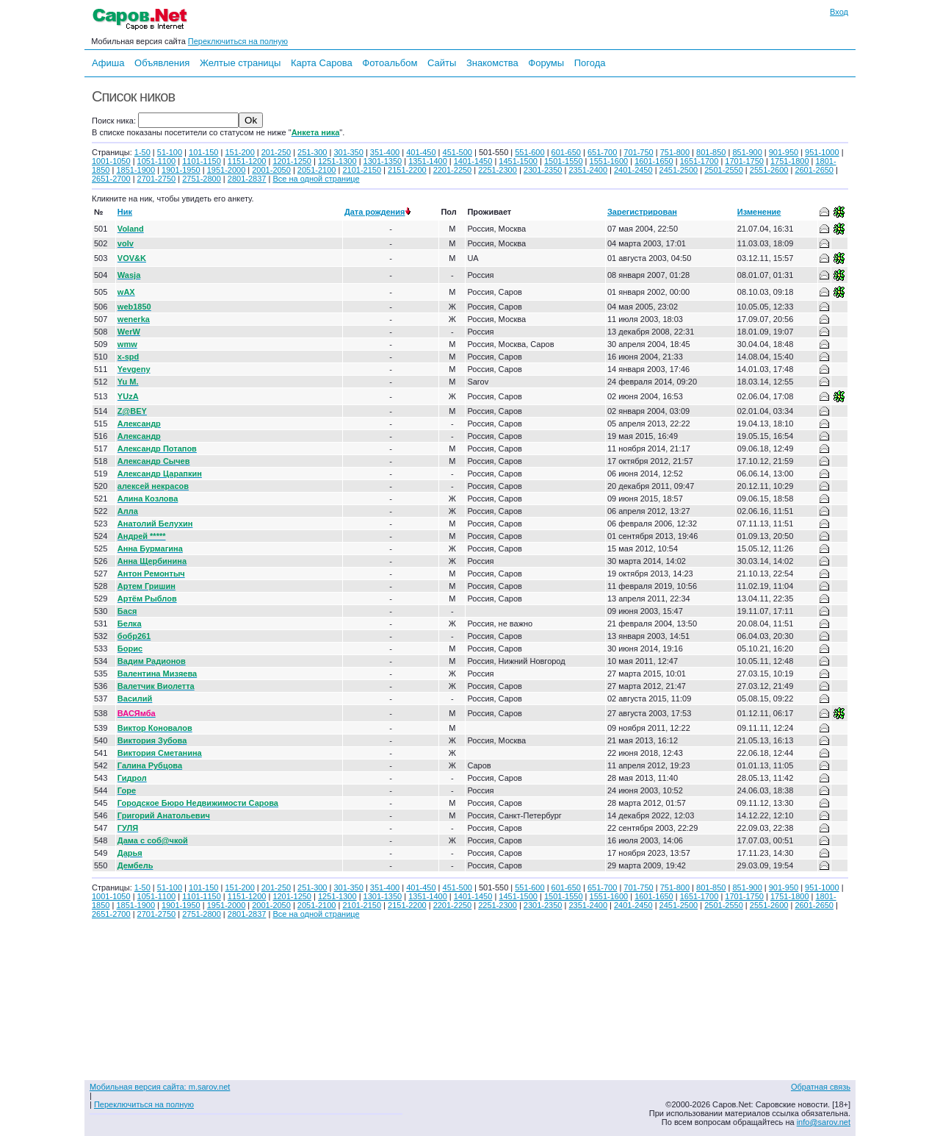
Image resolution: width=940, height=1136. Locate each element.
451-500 (457, 152)
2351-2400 (587, 169)
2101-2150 (361, 169)
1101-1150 (201, 161)
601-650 (566, 152)
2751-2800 (201, 178)
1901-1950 (181, 169)
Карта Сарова (321, 62)
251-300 (312, 152)
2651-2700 (111, 178)
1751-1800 (789, 161)
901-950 (783, 152)
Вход (839, 11)
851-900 (747, 152)
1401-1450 (473, 161)
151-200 (239, 152)
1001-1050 (111, 161)
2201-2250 (452, 169)
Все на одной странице (315, 178)
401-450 (420, 152)
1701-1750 (744, 161)
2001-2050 (271, 169)
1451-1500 (518, 161)
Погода (590, 62)
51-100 (169, 152)
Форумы (546, 62)
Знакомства (492, 62)
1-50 (142, 152)
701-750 (638, 152)
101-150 (203, 152)
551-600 (529, 152)
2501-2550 (723, 169)
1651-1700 (699, 161)
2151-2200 (407, 169)
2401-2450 (633, 169)
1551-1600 (609, 161)
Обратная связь (820, 1086)
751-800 (675, 152)
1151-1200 (247, 161)
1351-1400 (427, 161)
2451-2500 (678, 169)
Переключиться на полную (238, 41)
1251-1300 (337, 161)
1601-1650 (653, 161)
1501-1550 (563, 161)
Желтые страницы (240, 62)
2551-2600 (769, 169)
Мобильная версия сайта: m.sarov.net (160, 1086)
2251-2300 (497, 169)
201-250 (276, 152)
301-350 (348, 152)
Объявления (161, 62)
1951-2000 (226, 169)
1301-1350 (383, 161)
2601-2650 (814, 169)
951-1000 (822, 152)
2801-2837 (247, 178)
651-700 (602, 152)
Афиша (108, 62)
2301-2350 (543, 169)
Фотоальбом (389, 62)
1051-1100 (156, 161)
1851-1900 (135, 169)
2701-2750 (156, 178)
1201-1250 (291, 161)
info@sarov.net (823, 1122)
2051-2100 (316, 169)
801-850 (711, 152)
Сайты (441, 62)
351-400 (385, 152)
